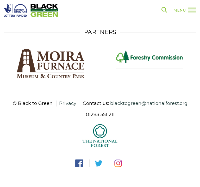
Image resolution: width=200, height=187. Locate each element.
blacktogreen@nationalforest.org (149, 103)
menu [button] (184, 10)
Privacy (67, 103)
